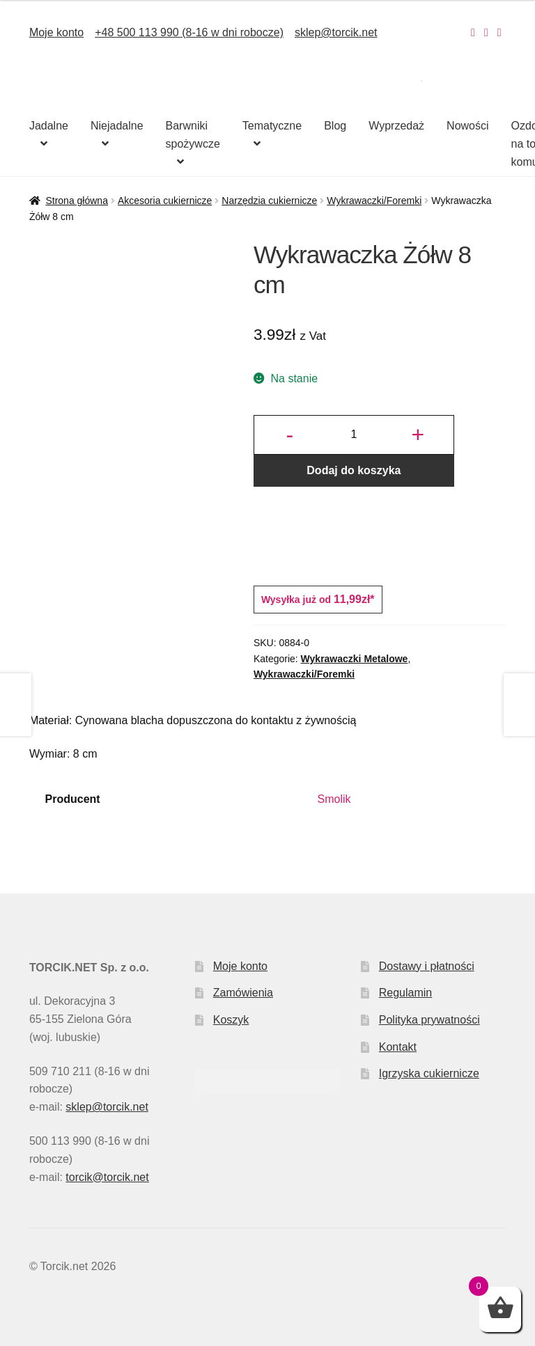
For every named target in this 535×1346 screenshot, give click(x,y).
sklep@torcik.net (336, 32)
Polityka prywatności (429, 1020)
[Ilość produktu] (353, 435)
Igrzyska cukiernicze (429, 1073)
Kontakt (398, 1047)
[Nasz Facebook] (486, 32)
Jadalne (48, 126)
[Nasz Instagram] (473, 32)
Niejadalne (117, 126)
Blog (335, 126)
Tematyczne (272, 126)
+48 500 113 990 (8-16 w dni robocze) (189, 32)
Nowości (467, 126)
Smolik (334, 799)
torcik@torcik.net (106, 1177)
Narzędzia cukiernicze (269, 200)
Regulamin (405, 993)
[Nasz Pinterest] (499, 32)
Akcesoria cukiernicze (165, 200)
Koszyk (231, 1020)
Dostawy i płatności (426, 966)
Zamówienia (243, 993)
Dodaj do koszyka (354, 470)
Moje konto (56, 32)
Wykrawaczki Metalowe (354, 658)
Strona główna (76, 200)
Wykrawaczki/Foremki (374, 200)
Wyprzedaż (396, 126)
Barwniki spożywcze (193, 135)
